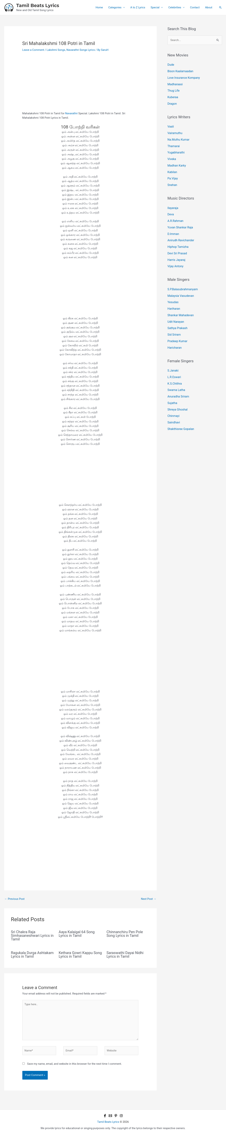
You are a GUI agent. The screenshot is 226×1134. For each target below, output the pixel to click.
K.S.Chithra (174, 369)
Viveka (172, 154)
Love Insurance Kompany (183, 77)
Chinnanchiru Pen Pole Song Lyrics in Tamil (125, 934)
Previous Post (15, 899)
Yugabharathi (176, 148)
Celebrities (174, 7)
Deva (171, 207)
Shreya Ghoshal (177, 393)
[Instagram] (121, 1115)
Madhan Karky (176, 160)
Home (99, 7)
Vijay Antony (175, 256)
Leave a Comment (33, 50)
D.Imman (173, 226)
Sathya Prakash (177, 316)
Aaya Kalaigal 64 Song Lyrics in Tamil (77, 934)
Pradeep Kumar (177, 328)
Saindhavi (173, 406)
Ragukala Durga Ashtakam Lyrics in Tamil (32, 955)
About (208, 7)
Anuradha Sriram (178, 381)
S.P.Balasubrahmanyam (182, 279)
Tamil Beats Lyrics (37, 5)
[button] (220, 7)
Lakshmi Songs (56, 50)
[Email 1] (110, 1115)
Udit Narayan (175, 310)
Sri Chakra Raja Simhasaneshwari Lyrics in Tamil (32, 935)
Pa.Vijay (172, 173)
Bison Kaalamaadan (180, 70)
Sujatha (172, 387)
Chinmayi (173, 399)
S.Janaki (173, 357)
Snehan (172, 179)
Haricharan (174, 334)
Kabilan (172, 167)
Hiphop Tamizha (177, 238)
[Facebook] (105, 1115)
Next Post (148, 899)
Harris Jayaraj (176, 250)
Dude (171, 64)
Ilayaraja (173, 201)
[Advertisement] (80, 84)
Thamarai (173, 142)
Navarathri (71, 113)
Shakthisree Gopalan (180, 412)
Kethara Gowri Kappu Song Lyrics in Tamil (80, 955)
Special (155, 7)
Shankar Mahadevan (180, 303)
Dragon (172, 101)
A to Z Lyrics (137, 7)
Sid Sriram (174, 322)
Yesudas (173, 291)
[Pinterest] (115, 1115)
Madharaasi (175, 83)
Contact (194, 7)
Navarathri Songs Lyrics (80, 50)
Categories (114, 7)
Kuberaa (173, 95)
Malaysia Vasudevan (180, 285)
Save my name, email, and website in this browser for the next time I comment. (74, 1063)
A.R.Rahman (175, 214)
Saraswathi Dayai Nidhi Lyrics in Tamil (125, 955)
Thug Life (173, 89)
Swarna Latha (176, 375)
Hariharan (173, 297)
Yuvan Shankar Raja (180, 220)
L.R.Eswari (174, 363)
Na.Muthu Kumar (178, 136)
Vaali (171, 124)
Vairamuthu (175, 130)
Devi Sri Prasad (177, 244)
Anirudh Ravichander (180, 232)
